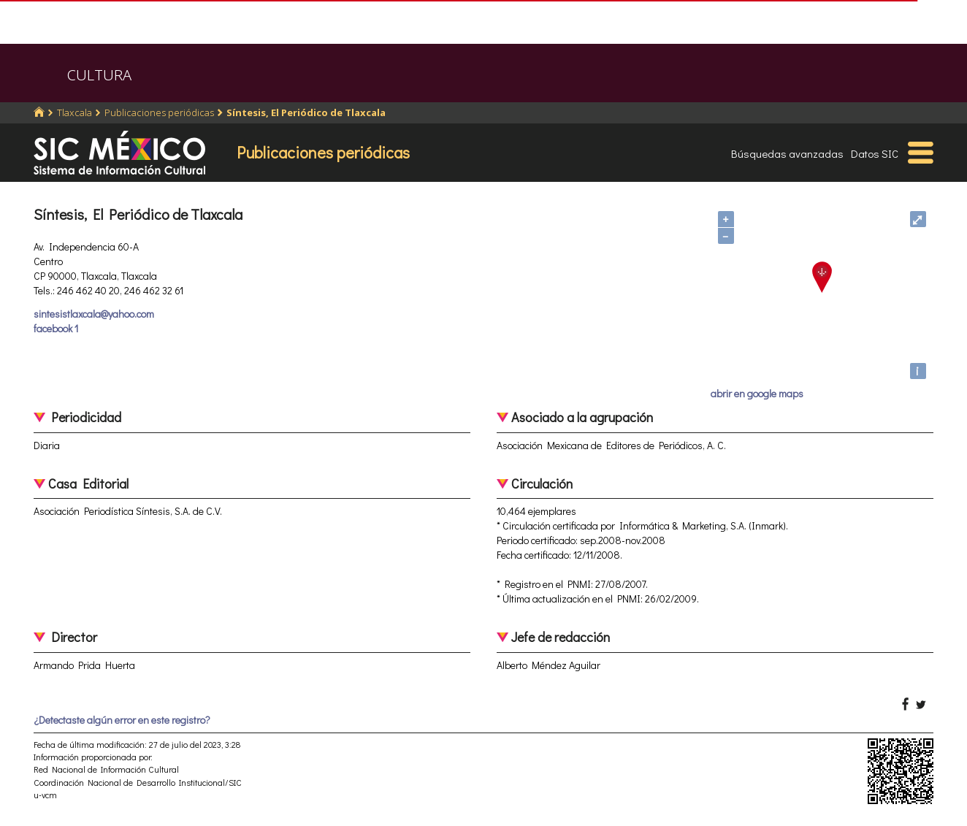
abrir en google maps (757, 393)
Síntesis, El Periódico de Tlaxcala (306, 112)
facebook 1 (56, 328)
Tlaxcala (74, 112)
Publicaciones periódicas (159, 112)
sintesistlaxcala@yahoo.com (94, 314)
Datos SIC (874, 153)
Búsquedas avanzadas (787, 153)
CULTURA (99, 75)
